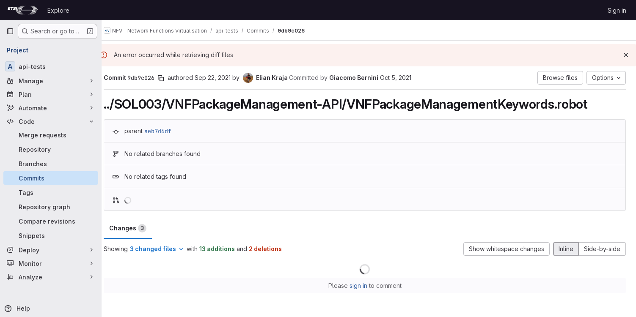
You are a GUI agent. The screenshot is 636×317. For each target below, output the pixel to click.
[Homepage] (23, 10)
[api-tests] (50, 66)
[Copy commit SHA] (169, 78)
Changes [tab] (135, 228)
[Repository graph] (50, 206)
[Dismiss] (626, 55)
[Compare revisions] (50, 221)
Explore (58, 10)
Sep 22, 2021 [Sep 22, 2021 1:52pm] (221, 77)
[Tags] (50, 192)
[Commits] (50, 178)
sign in (362, 285)
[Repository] (50, 149)
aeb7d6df (165, 131)
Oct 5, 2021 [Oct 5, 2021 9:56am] (403, 77)
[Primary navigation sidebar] (10, 31)
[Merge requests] (50, 135)
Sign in (617, 10)
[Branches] (50, 163)
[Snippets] (50, 235)
